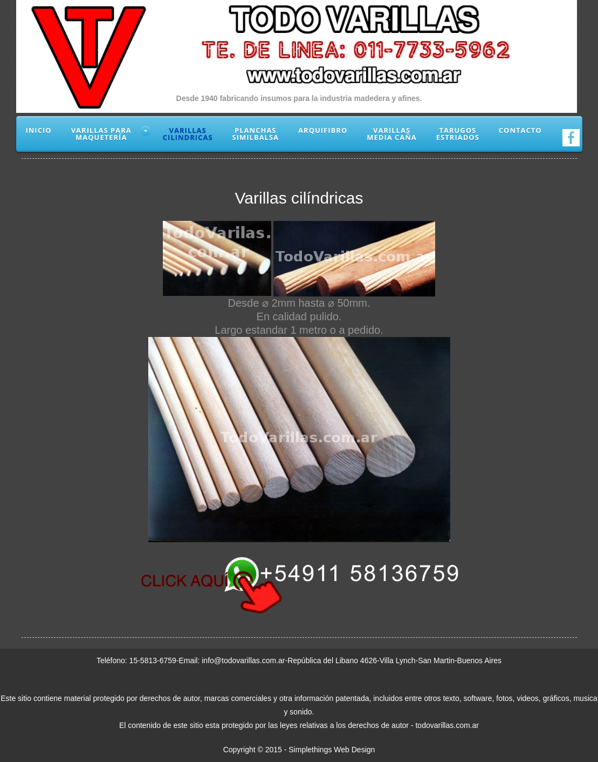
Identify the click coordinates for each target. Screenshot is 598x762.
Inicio (39, 130)
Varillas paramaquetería (101, 133)
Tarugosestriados (457, 133)
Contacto (520, 130)
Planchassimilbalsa (255, 133)
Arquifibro (322, 130)
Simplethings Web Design (331, 749)
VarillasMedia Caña (392, 133)
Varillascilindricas (188, 133)
